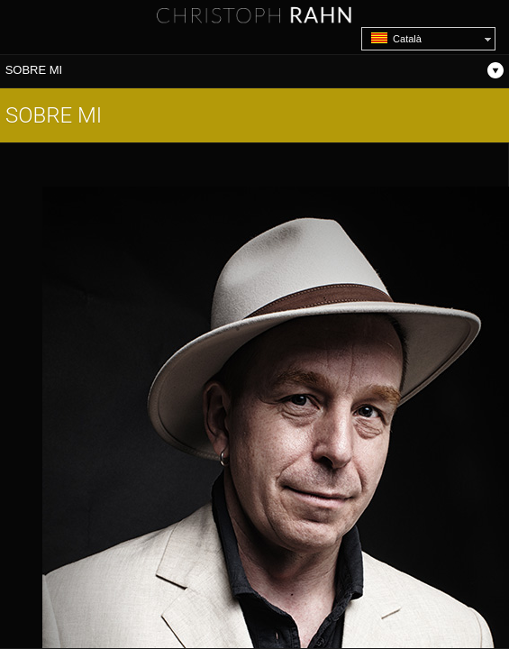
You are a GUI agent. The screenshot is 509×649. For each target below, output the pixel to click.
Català (396, 38)
